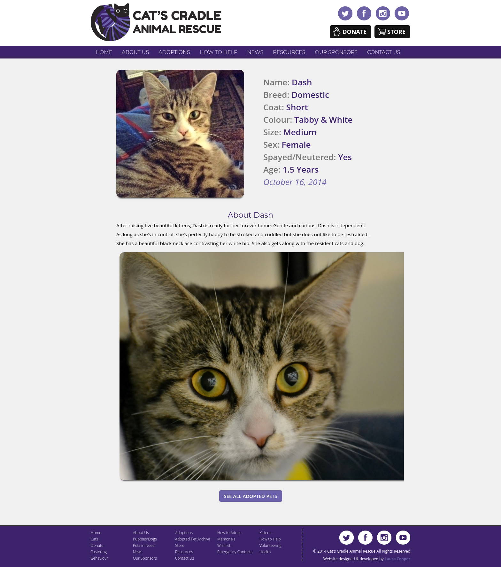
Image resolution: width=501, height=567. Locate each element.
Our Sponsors (336, 52)
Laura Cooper (397, 559)
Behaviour (99, 558)
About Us (135, 52)
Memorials (226, 539)
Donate (354, 31)
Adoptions (174, 52)
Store (396, 31)
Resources (289, 52)
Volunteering (270, 545)
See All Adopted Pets (250, 496)
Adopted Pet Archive (192, 539)
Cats (94, 539)
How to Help (219, 52)
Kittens (265, 532)
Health (265, 552)
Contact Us (383, 52)
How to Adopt (229, 532)
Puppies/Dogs (145, 539)
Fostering (99, 552)
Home (104, 52)
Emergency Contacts (234, 552)
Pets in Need (144, 545)
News (255, 52)
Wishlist (223, 545)
